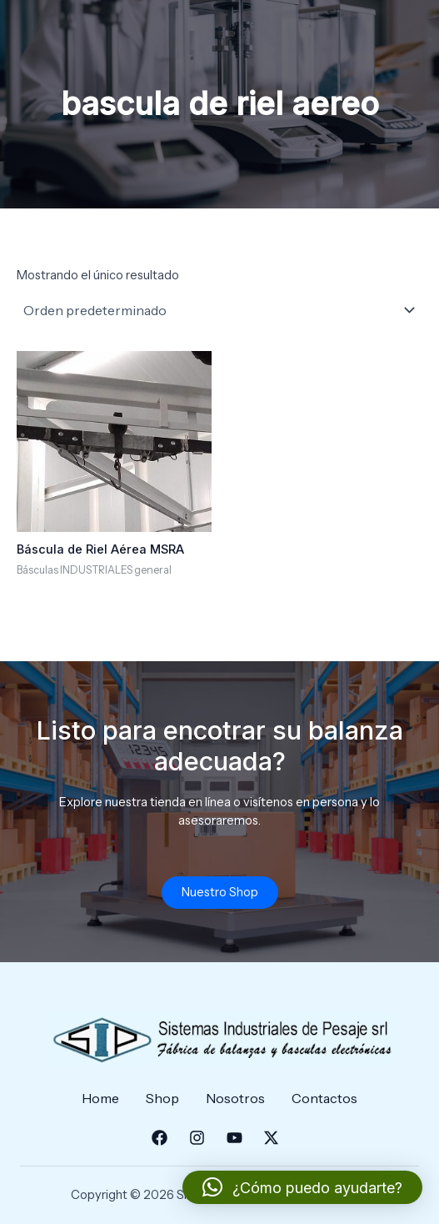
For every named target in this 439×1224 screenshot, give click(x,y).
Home (100, 1098)
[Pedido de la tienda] (219, 310)
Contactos (324, 1098)
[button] (302, 1187)
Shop (162, 1098)
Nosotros (235, 1098)
